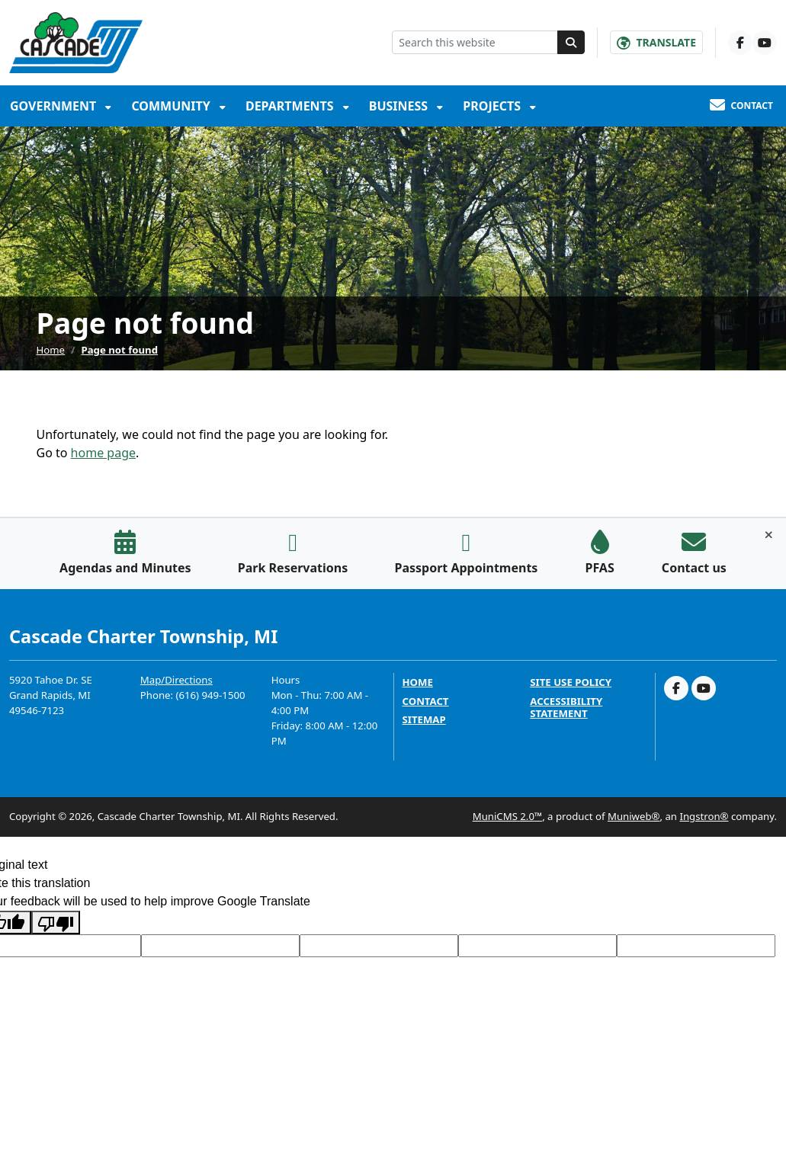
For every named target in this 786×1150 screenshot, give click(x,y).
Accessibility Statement (566, 707)
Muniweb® (634, 816)
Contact (426, 701)
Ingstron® (703, 816)
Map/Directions (176, 680)
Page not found (120, 350)
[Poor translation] (55, 922)
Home (51, 350)
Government (54, 106)
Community (172, 106)
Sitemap (424, 719)
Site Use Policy (570, 682)
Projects (493, 106)
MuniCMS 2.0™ (507, 816)
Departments (291, 106)
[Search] (571, 42)
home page (103, 452)
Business (400, 106)
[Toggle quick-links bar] (769, 535)
